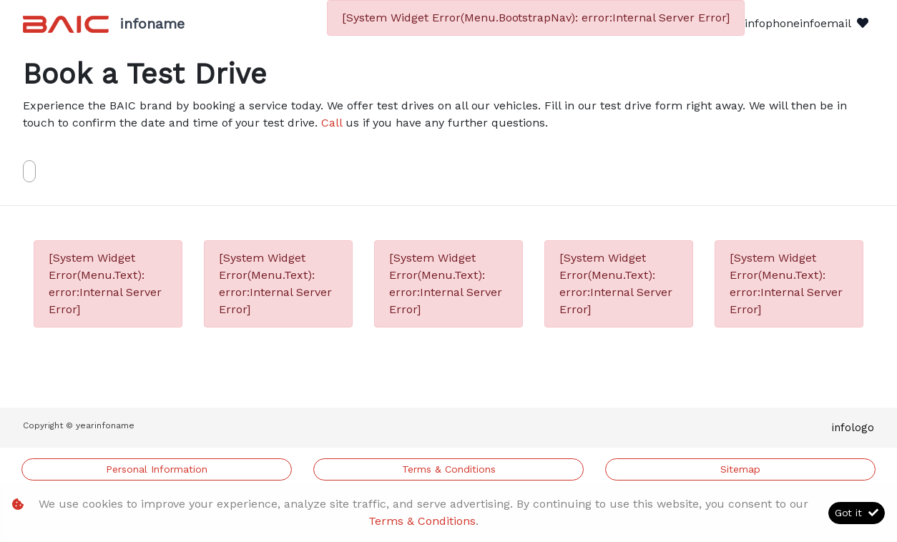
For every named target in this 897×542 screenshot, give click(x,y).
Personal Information (156, 469)
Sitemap (740, 469)
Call (331, 122)
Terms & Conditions (449, 469)
